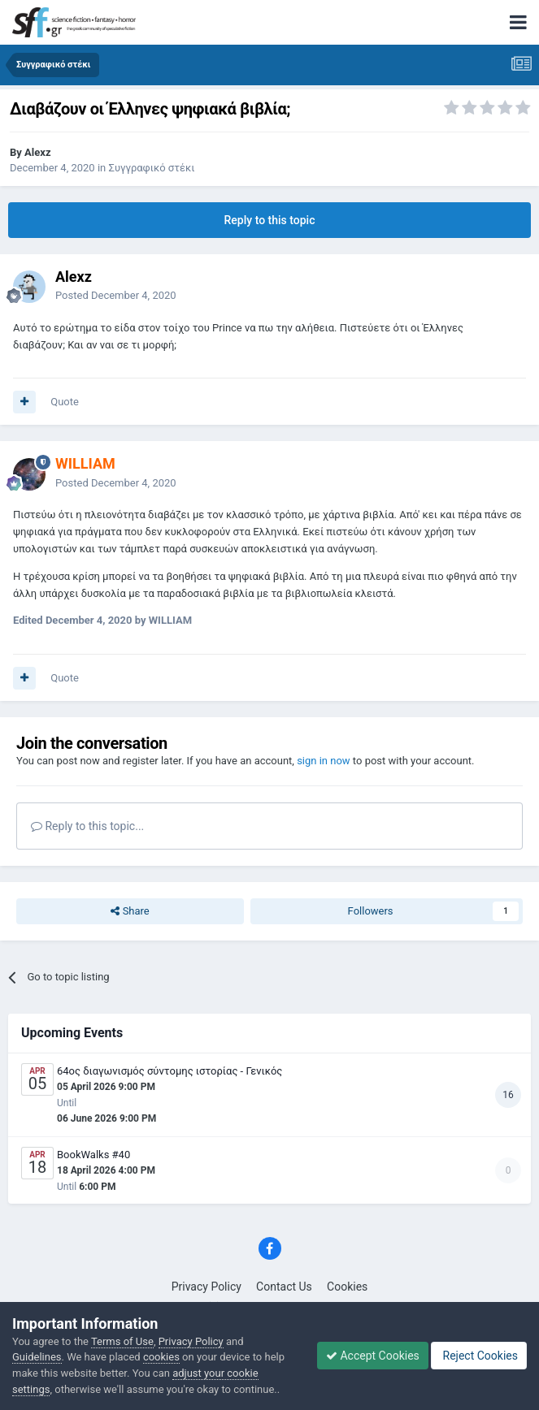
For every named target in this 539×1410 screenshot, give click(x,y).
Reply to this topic (269, 220)
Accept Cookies (372, 1355)
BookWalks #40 (93, 1154)
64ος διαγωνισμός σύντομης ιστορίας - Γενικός (169, 1071)
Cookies (347, 1286)
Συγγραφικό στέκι (151, 168)
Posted (115, 295)
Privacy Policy (206, 1286)
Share (130, 911)
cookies (161, 1357)
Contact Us (284, 1286)
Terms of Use (122, 1341)
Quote (64, 402)
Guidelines (37, 1357)
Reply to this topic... (87, 826)
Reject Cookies (479, 1355)
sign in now (323, 761)
